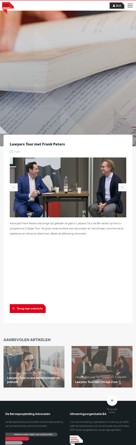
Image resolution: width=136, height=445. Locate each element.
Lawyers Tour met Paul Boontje (122, 83)
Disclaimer (66, 438)
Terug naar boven (112, 307)
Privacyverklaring (85, 438)
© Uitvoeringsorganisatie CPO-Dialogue (24, 438)
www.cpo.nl (11, 378)
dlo (118, 5)
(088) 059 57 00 (16, 418)
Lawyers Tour (14, 270)
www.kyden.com (78, 378)
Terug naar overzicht (29, 204)
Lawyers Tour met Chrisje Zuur (96, 279)
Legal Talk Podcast (31, 270)
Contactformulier (14, 408)
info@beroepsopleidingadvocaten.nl (27, 413)
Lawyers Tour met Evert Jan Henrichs (14, 83)
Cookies (53, 438)
